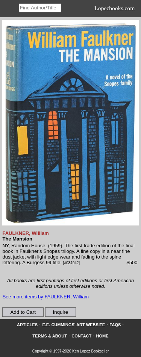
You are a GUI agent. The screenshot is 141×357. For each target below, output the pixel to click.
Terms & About (49, 336)
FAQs (115, 324)
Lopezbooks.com (114, 8)
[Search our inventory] (40, 7)
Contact (81, 336)
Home (102, 336)
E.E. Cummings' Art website (73, 324)
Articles (27, 324)
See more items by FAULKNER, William (45, 297)
